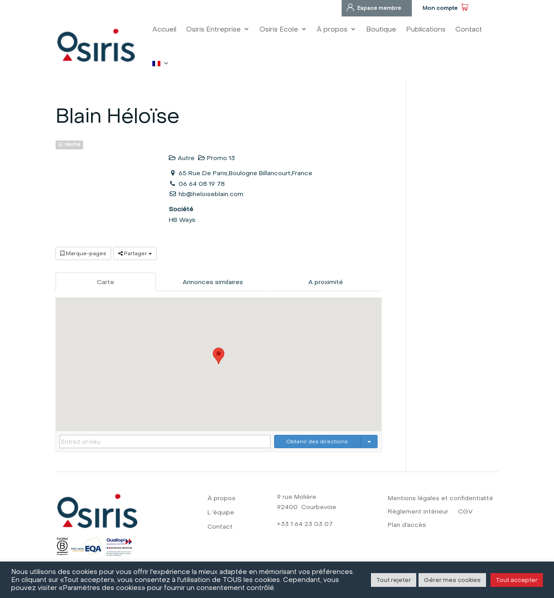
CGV (465, 512)
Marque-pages (83, 253)
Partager (135, 253)
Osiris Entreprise (213, 29)
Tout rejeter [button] (393, 580)
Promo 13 (216, 157)
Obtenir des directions (317, 441)
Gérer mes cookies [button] (452, 580)
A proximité (325, 281)
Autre (182, 157)
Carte (105, 281)
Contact (468, 29)
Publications (426, 29)
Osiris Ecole (278, 29)
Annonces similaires (213, 281)
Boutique (381, 29)
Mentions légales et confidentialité (440, 498)
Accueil (164, 29)
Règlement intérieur (418, 512)
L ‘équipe (220, 513)
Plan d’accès (407, 525)
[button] (218, 356)
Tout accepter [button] (517, 580)
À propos (332, 29)
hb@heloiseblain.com (211, 193)
